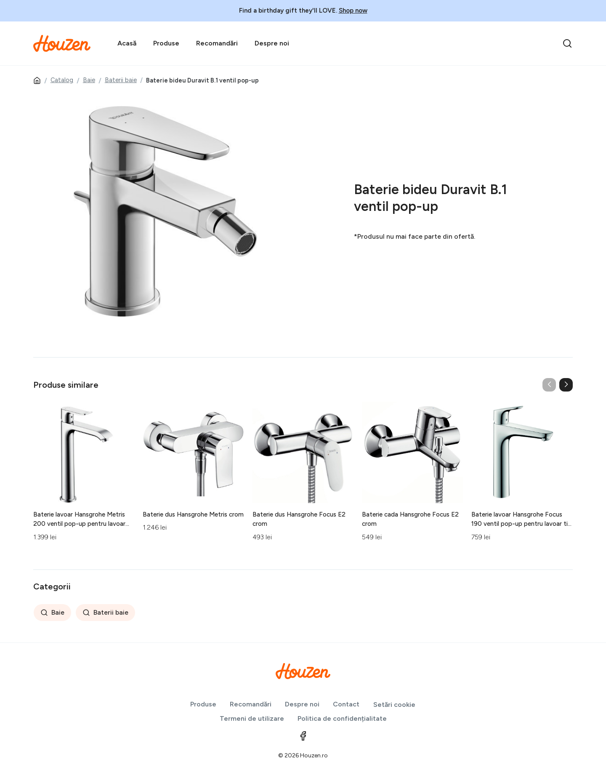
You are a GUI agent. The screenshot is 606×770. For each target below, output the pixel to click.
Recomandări (217, 43)
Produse (166, 43)
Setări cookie (394, 705)
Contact (346, 704)
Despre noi (272, 43)
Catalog (61, 80)
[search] (567, 43)
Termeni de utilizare (252, 718)
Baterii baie (121, 80)
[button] (566, 385)
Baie (89, 80)
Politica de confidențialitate (342, 718)
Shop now (353, 10)
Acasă (126, 43)
